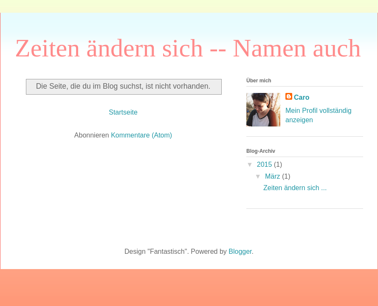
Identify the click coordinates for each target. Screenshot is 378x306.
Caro (301, 97)
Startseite (123, 112)
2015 (265, 164)
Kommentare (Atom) (141, 135)
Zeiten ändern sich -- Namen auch (188, 48)
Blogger (239, 251)
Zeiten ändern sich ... (295, 187)
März (273, 176)
